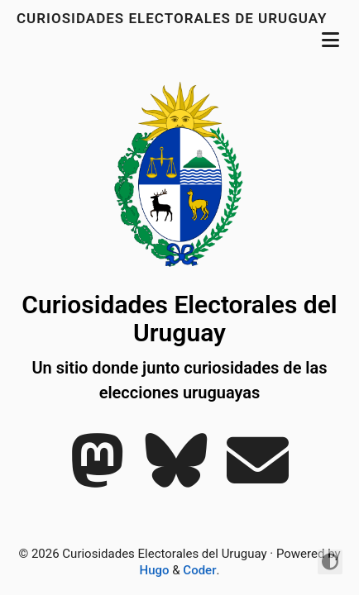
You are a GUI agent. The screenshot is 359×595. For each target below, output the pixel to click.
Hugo (155, 570)
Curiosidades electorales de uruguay (174, 18)
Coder (199, 570)
